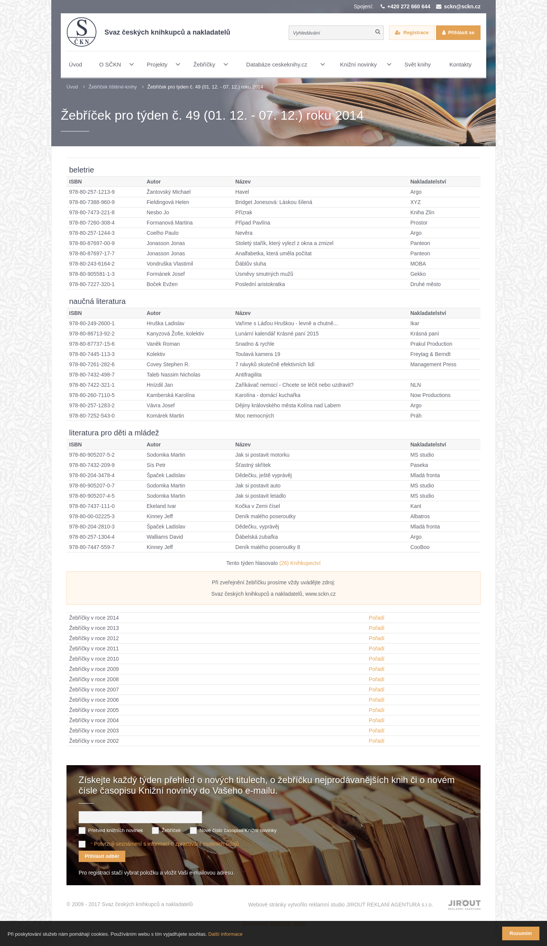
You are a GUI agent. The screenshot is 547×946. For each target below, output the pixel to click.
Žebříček (171, 829)
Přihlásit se (461, 32)
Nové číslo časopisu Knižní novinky (238, 829)
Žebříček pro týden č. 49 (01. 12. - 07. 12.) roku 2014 (205, 87)
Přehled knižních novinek (115, 829)
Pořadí (376, 618)
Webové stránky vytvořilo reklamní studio (340, 904)
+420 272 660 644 (408, 6)
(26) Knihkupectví (300, 563)
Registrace (415, 32)
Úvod (72, 87)
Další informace (225, 934)
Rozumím (521, 933)
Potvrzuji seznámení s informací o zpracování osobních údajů (166, 843)
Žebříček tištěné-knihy (113, 87)
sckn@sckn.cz (462, 6)
